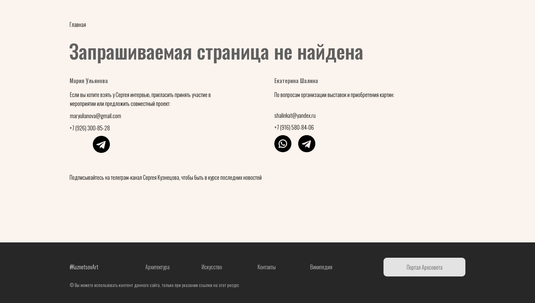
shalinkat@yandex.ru (295, 115)
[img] (77, 144)
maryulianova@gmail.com (95, 116)
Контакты (267, 267)
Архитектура (157, 267)
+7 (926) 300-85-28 (90, 128)
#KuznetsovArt (84, 267)
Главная (78, 24)
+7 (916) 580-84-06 (294, 127)
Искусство (212, 267)
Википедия (321, 267)
